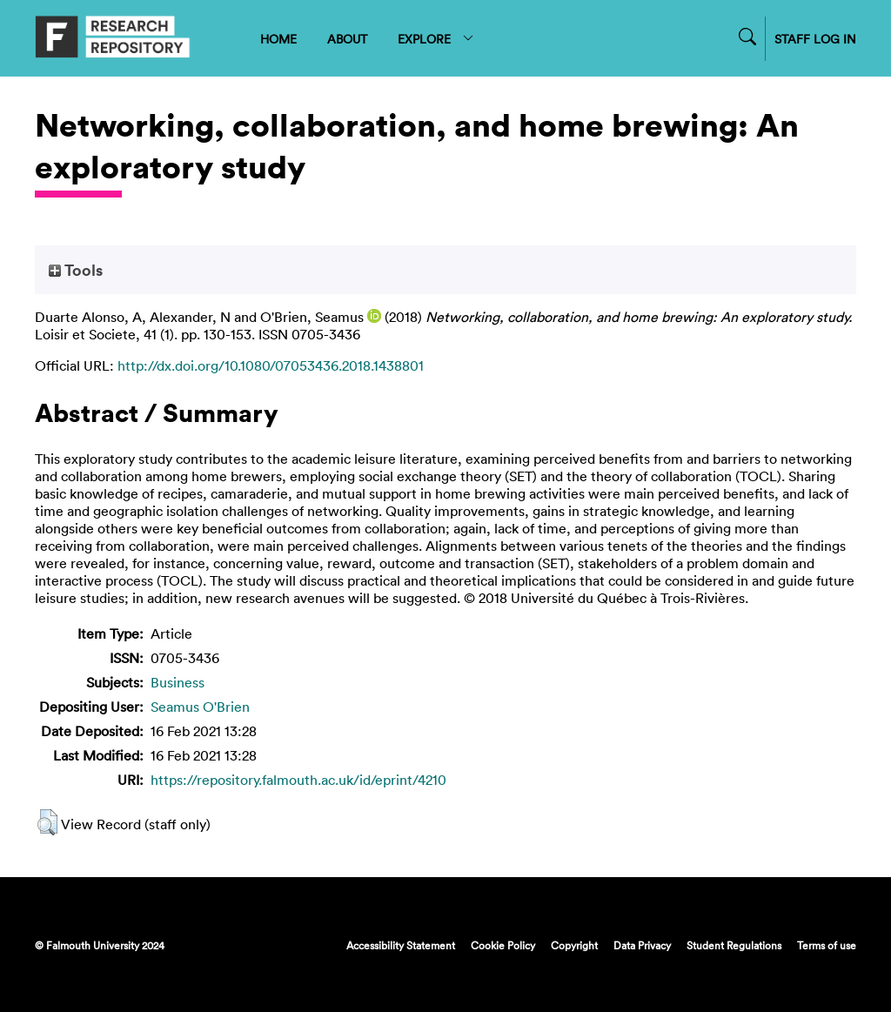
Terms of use (826, 945)
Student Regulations (734, 945)
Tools (76, 269)
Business (177, 682)
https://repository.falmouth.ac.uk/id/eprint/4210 (298, 779)
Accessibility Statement (400, 945)
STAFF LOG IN (815, 38)
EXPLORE (436, 38)
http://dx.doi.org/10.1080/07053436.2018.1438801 (270, 365)
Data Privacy (642, 945)
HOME (278, 38)
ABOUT (347, 38)
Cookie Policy (503, 945)
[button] (47, 822)
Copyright (574, 945)
